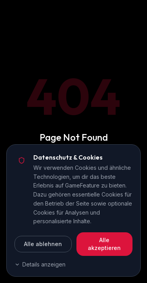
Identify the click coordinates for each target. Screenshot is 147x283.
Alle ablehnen (43, 244)
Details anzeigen (40, 264)
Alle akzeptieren (104, 244)
